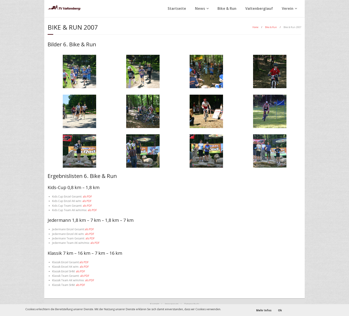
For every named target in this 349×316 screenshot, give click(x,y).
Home (255, 27)
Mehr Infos (264, 310)
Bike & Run (226, 8)
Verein (287, 8)
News (200, 8)
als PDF (87, 196)
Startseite (177, 8)
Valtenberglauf (259, 8)
